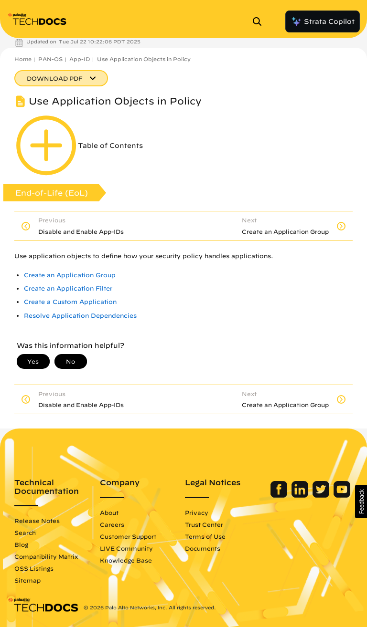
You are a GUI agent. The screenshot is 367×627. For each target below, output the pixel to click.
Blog (21, 544)
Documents (202, 548)
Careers (112, 524)
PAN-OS (50, 59)
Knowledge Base (126, 560)
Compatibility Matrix (46, 556)
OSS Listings (34, 568)
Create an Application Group (70, 275)
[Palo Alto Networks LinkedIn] (300, 495)
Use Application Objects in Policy (144, 59)
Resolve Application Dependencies (80, 315)
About (109, 512)
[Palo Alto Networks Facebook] (279, 495)
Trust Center (204, 524)
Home (23, 59)
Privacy (196, 512)
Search (25, 532)
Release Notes (37, 520)
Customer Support (128, 536)
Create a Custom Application (70, 301)
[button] (361, 501)
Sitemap (27, 580)
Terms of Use (205, 536)
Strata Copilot (323, 21)
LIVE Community (126, 548)
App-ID (79, 59)
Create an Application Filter (68, 288)
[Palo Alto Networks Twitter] (322, 495)
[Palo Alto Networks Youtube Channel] (342, 495)
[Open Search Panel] (260, 21)
